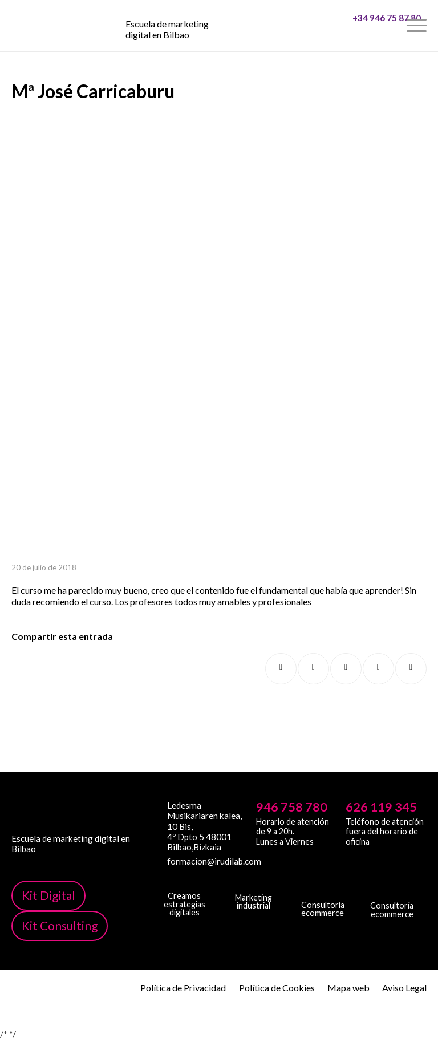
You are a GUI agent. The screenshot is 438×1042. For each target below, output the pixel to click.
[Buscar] (388, 25)
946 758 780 (291, 807)
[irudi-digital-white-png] (184, 882)
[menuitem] (388, 25)
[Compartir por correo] (411, 668)
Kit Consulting (60, 925)
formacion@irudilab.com (206, 861)
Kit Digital (48, 895)
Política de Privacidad (183, 987)
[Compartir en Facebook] (281, 668)
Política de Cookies (277, 987)
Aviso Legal (404, 987)
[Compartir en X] (313, 668)
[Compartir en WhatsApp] (346, 668)
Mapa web (348, 987)
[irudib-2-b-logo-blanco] (253, 883)
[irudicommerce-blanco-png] (323, 887)
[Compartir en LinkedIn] (378, 668)
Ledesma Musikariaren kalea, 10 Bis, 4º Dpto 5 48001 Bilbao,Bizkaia (204, 826)
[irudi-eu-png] (392, 886)
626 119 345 (381, 807)
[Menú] (411, 25)
